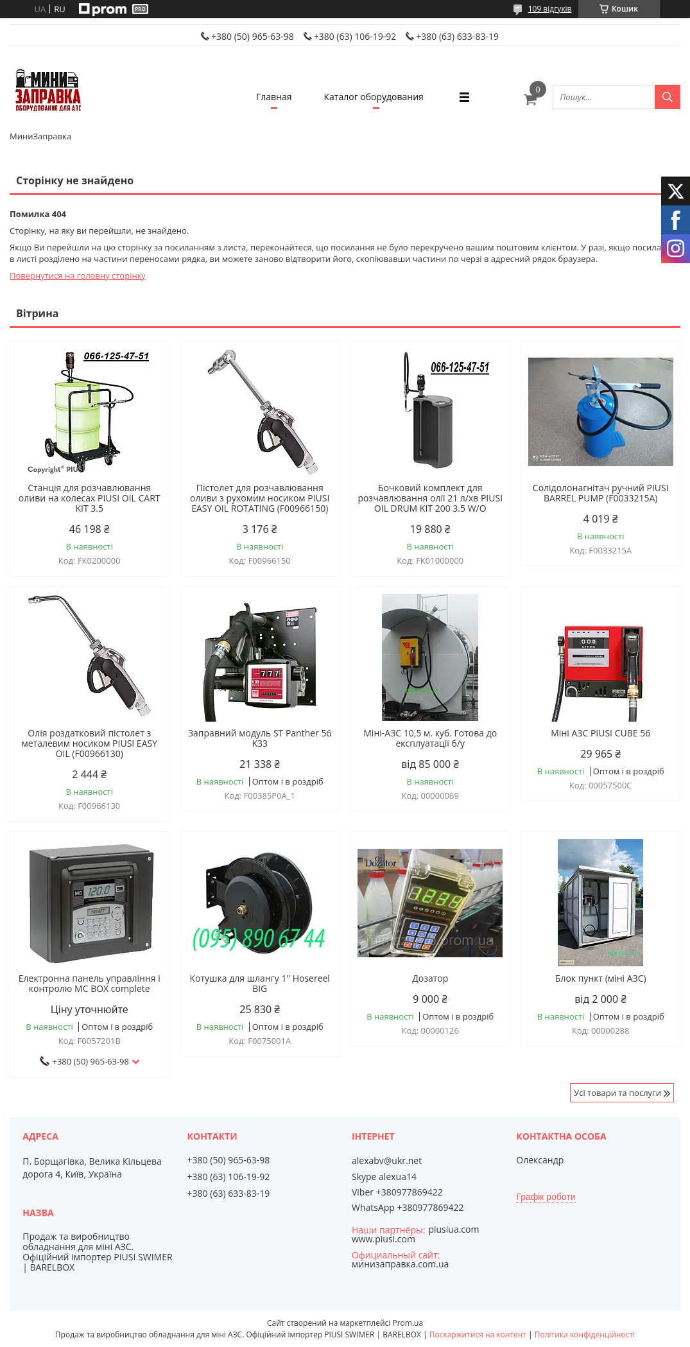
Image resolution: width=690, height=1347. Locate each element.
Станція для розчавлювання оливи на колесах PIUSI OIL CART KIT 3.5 (89, 498)
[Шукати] (667, 97)
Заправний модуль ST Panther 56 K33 (260, 738)
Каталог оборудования (374, 97)
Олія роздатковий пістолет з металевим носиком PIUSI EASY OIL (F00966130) (89, 743)
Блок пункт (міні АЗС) (600, 978)
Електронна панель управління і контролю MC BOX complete (89, 983)
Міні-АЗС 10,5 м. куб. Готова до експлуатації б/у (430, 738)
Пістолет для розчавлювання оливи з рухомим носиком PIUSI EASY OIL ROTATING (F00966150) (259, 498)
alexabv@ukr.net (387, 1161)
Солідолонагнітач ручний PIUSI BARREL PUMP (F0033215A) (601, 493)
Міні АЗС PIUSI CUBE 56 (600, 733)
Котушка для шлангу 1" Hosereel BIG (260, 983)
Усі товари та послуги (617, 1093)
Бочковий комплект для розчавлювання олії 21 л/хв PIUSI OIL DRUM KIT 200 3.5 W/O (430, 498)
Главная (274, 97)
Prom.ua (407, 1322)
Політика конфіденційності (585, 1334)
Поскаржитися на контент (477, 1334)
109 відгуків (550, 8)
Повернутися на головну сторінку (78, 275)
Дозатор (430, 978)
